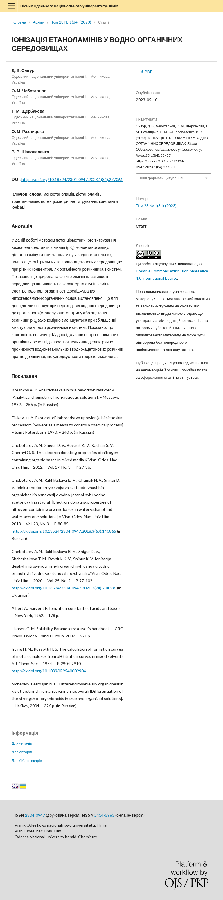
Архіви (38, 22)
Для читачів (22, 743)
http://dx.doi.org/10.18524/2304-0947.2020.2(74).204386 (64, 587)
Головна (19, 22)
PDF (148, 72)
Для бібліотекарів (27, 760)
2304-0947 (35, 815)
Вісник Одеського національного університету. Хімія (69, 5)
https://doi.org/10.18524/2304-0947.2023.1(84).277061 (72, 179)
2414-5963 (104, 815)
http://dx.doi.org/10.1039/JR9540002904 (49, 670)
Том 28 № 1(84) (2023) (71, 22)
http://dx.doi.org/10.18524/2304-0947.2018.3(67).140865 (64, 531)
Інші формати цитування (161, 178)
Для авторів (22, 752)
